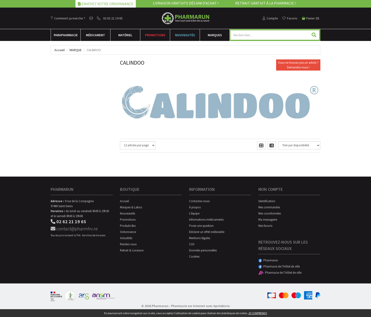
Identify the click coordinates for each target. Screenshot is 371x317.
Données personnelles (203, 250)
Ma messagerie (267, 220)
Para (66, 35)
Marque (76, 50)
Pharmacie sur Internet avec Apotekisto (200, 306)
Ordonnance (128, 232)
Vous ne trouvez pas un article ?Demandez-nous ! (298, 65)
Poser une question (201, 226)
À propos (195, 207)
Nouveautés (185, 35)
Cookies (194, 256)
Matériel (125, 35)
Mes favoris (265, 226)
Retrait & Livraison (132, 250)
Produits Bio (128, 226)
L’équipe (194, 213)
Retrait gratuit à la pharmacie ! (265, 3)
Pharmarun (268, 260)
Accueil (59, 50)
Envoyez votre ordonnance (105, 3)
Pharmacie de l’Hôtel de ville (279, 266)
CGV (191, 244)
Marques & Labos (131, 207)
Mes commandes (269, 207)
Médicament (95, 35)
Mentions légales (199, 238)
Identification (266, 201)
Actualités (126, 238)
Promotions (155, 35)
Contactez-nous (199, 201)
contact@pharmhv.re (74, 229)
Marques (215, 35)
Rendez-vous (128, 244)
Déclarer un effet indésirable (206, 232)
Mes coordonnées (269, 213)
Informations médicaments (206, 220)
